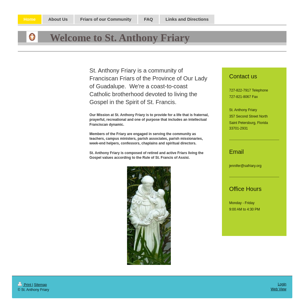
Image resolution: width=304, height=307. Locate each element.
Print (25, 285)
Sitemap (40, 285)
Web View (278, 289)
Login (282, 284)
